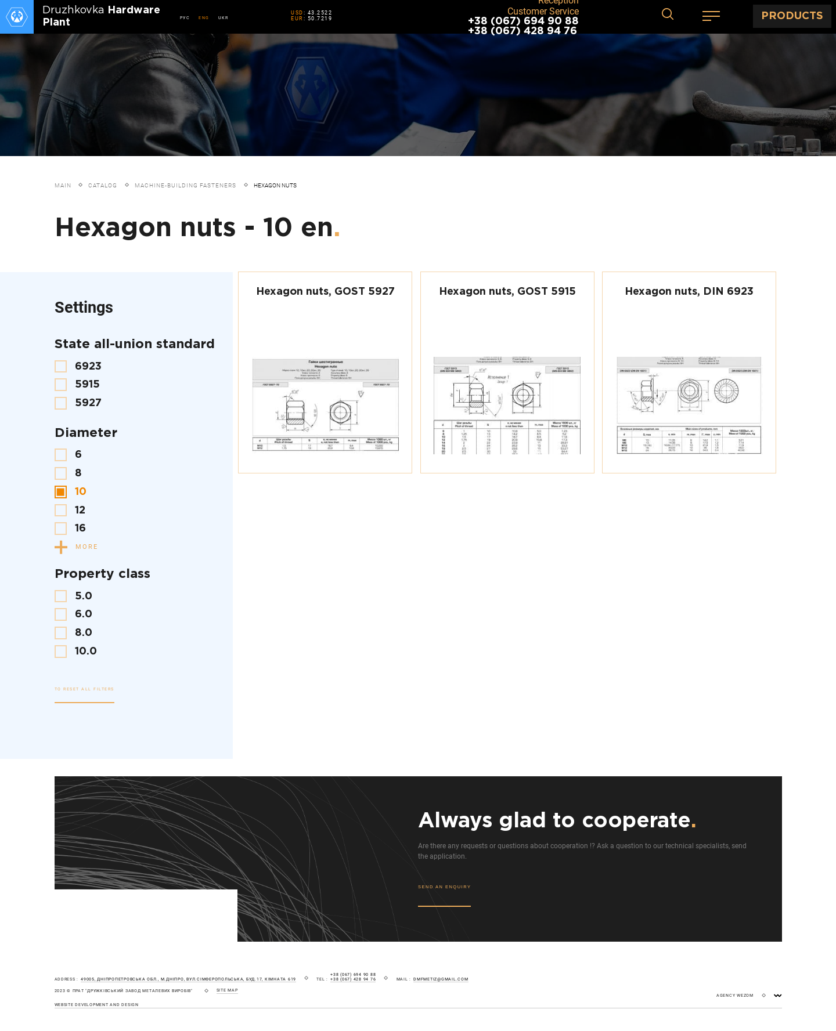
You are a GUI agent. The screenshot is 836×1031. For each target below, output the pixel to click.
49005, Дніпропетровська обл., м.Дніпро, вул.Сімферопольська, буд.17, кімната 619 (188, 979)
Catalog (102, 185)
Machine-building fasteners (185, 185)
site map (227, 990)
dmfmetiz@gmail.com (441, 979)
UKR (223, 17)
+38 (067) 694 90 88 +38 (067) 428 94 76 (523, 26)
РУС (185, 17)
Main (63, 185)
